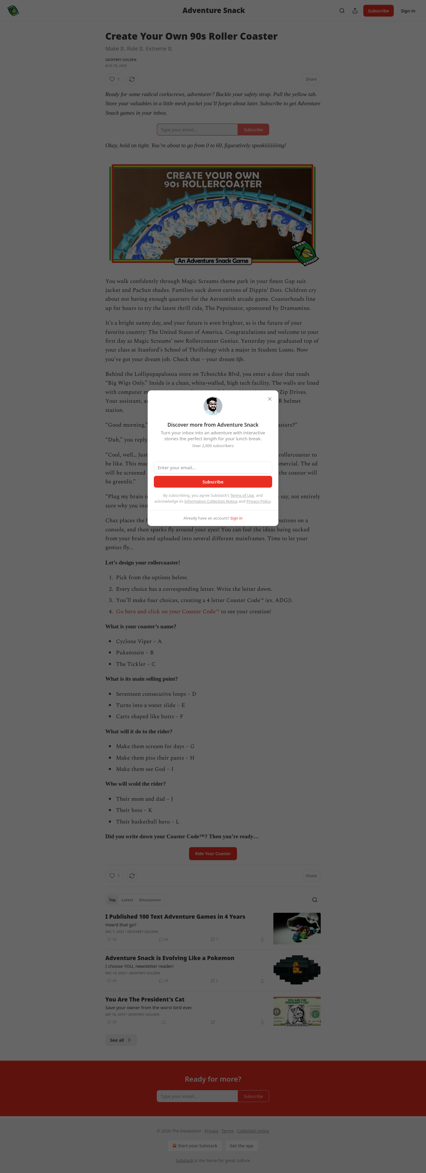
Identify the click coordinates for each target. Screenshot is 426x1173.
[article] (213, 928)
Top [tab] (112, 899)
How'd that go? (120, 925)
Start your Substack (194, 1146)
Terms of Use (242, 495)
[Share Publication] (355, 11)
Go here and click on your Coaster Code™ (168, 611)
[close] (270, 399)
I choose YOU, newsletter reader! (139, 966)
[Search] (342, 11)
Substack (184, 1160)
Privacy (212, 1131)
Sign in (408, 11)
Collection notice (253, 1131)
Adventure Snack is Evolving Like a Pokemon (169, 958)
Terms (228, 1131)
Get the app (242, 1145)
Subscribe (378, 11)
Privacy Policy (258, 501)
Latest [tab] (127, 899)
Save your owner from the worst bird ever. (148, 1007)
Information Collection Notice (211, 501)
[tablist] (134, 900)
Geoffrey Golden (120, 59)
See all (121, 1040)
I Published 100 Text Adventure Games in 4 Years (175, 916)
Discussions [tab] (150, 899)
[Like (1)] (114, 79)
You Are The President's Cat (145, 999)
